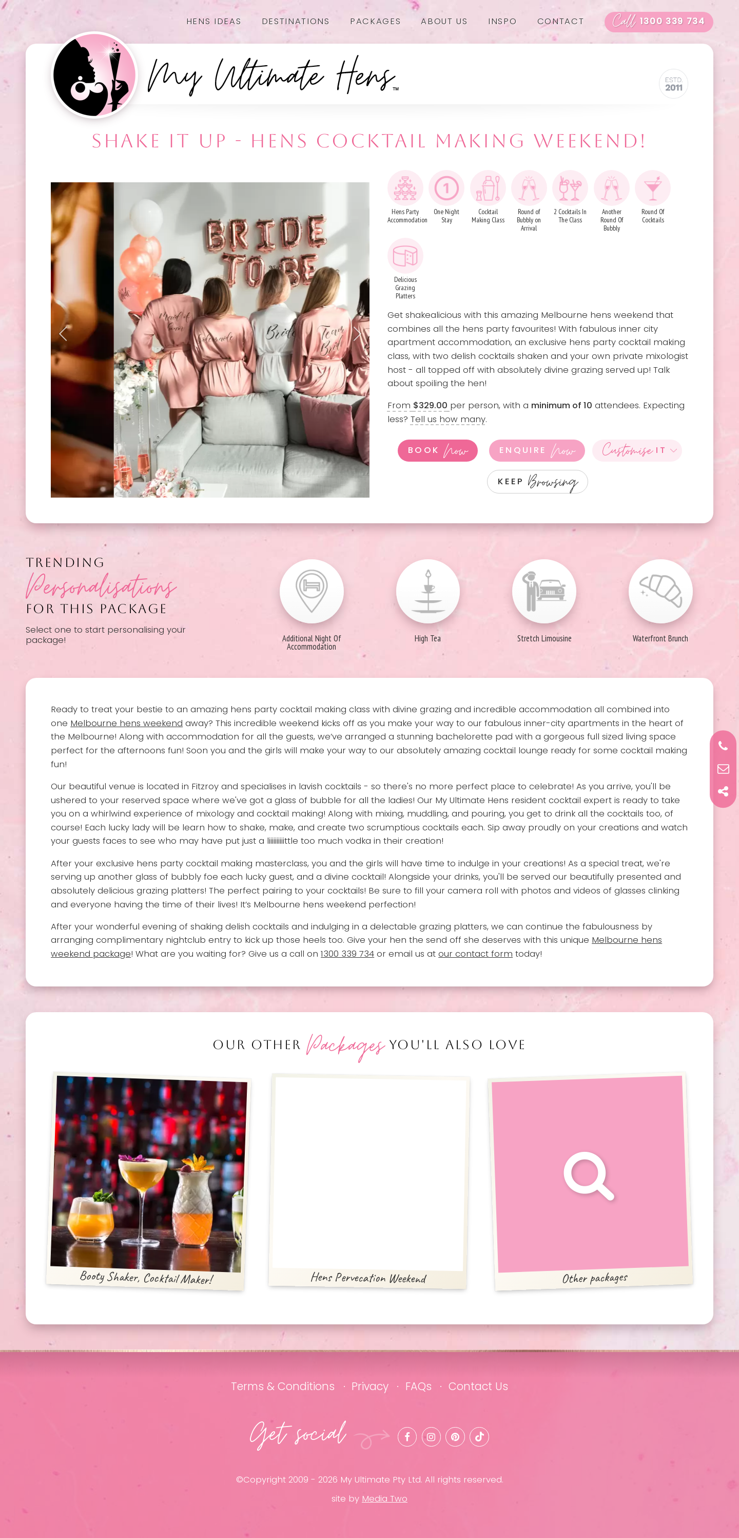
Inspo (502, 21)
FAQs (418, 1386)
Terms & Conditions (283, 1386)
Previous (66, 333)
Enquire (537, 451)
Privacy (370, 1386)
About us (444, 21)
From (418, 405)
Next (354, 333)
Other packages (590, 1180)
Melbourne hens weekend (126, 723)
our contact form (475, 954)
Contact (561, 21)
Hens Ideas (214, 21)
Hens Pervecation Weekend (369, 1182)
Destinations (296, 21)
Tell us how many (448, 419)
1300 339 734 (659, 22)
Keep (537, 481)
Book (438, 451)
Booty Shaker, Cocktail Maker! (148, 1181)
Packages (375, 21)
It (634, 451)
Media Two (384, 1499)
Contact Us (478, 1386)
